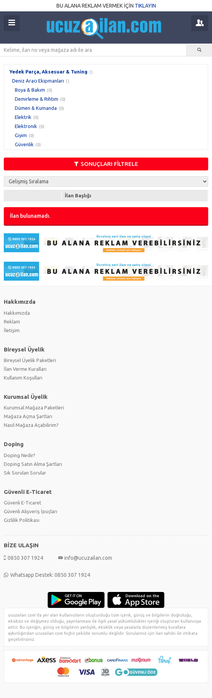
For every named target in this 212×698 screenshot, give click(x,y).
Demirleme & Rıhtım (36, 98)
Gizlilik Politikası (21, 520)
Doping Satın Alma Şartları (33, 464)
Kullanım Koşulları (23, 377)
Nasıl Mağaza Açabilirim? (31, 425)
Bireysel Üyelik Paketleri (30, 360)
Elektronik (26, 126)
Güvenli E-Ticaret (22, 502)
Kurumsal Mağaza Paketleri (34, 407)
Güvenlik (24, 144)
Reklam (12, 321)
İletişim (12, 330)
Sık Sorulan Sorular (25, 472)
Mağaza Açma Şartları (28, 416)
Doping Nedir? (19, 455)
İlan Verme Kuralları (25, 369)
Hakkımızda (17, 312)
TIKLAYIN (145, 6)
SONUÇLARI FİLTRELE (106, 164)
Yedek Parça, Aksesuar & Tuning (48, 71)
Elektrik (23, 117)
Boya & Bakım (30, 89)
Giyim (21, 135)
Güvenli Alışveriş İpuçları (30, 511)
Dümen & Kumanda (36, 108)
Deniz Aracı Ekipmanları (38, 80)
